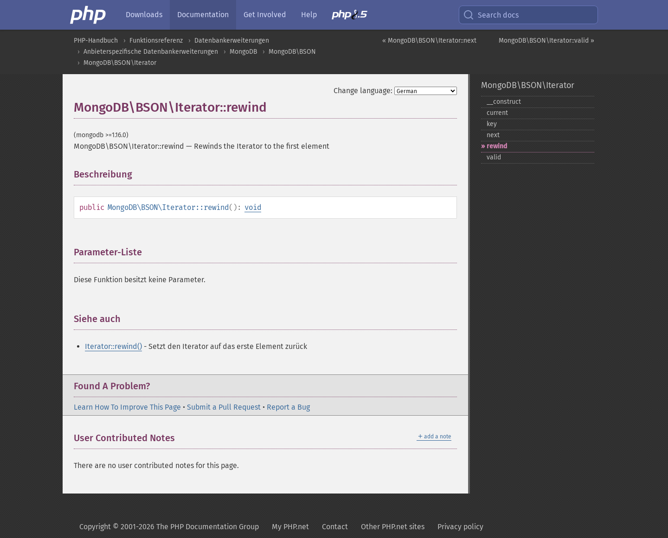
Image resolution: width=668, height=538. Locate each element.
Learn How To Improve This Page (127, 407)
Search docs (491, 14)
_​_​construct (504, 102)
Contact (335, 526)
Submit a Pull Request (224, 407)
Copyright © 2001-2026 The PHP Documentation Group (169, 526)
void (252, 207)
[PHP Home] (88, 15)
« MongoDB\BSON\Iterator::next (429, 40)
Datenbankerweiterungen (231, 40)
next (493, 135)
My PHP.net (290, 526)
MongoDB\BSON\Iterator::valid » (546, 40)
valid (494, 157)
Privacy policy (460, 526)
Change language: (363, 90)
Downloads (144, 14)
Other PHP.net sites (392, 526)
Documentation (203, 14)
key (492, 124)
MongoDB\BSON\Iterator (120, 63)
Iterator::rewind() (113, 346)
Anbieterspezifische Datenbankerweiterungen (151, 52)
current (497, 113)
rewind (497, 146)
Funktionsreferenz (156, 40)
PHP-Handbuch (96, 40)
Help (309, 14)
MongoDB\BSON (292, 52)
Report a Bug (288, 407)
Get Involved (265, 14)
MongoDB (243, 52)
